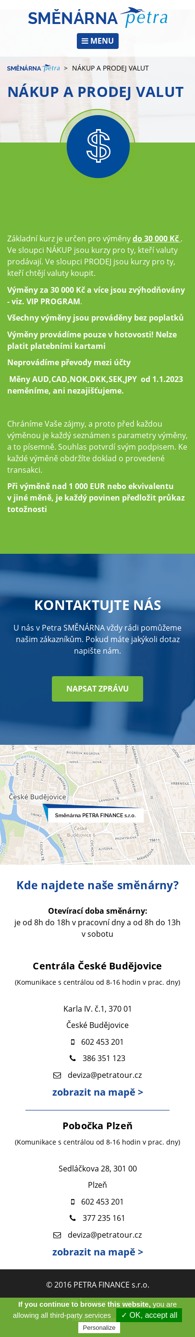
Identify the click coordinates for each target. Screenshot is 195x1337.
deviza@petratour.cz (105, 1075)
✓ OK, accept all (149, 1315)
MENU (98, 41)
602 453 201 (102, 1042)
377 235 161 (104, 1218)
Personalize (99, 1327)
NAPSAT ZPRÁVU (97, 688)
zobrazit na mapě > (97, 1092)
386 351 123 (104, 1058)
